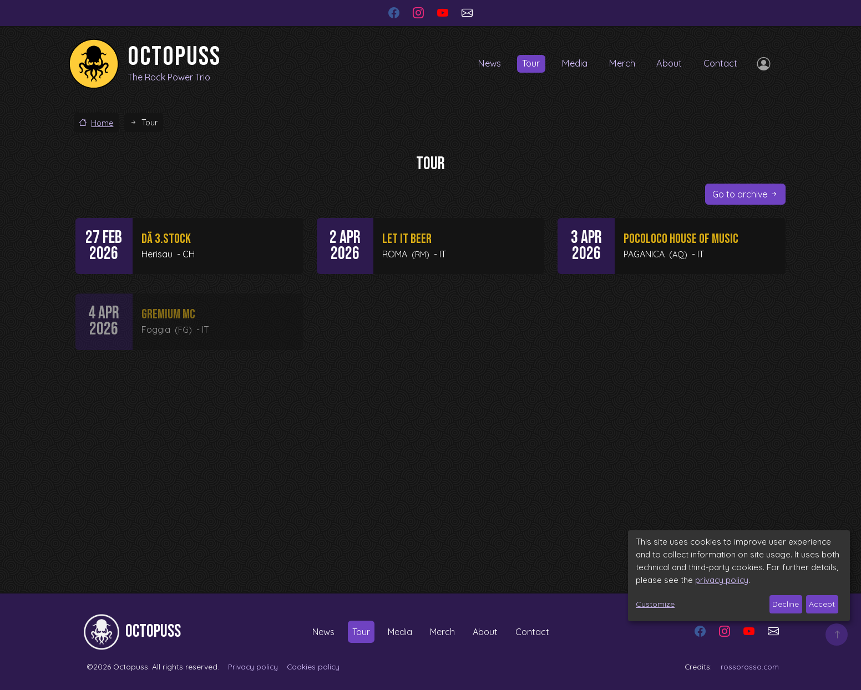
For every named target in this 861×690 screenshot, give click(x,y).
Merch (618, 63)
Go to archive (739, 194)
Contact (719, 63)
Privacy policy (253, 666)
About (667, 63)
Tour (524, 63)
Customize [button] (655, 604)
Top (836, 634)
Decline (785, 604)
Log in (761, 63)
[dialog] (739, 575)
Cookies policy (313, 666)
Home (102, 123)
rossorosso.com (750, 666)
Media (569, 63)
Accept (822, 604)
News (481, 63)
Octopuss (174, 57)
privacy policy (721, 580)
